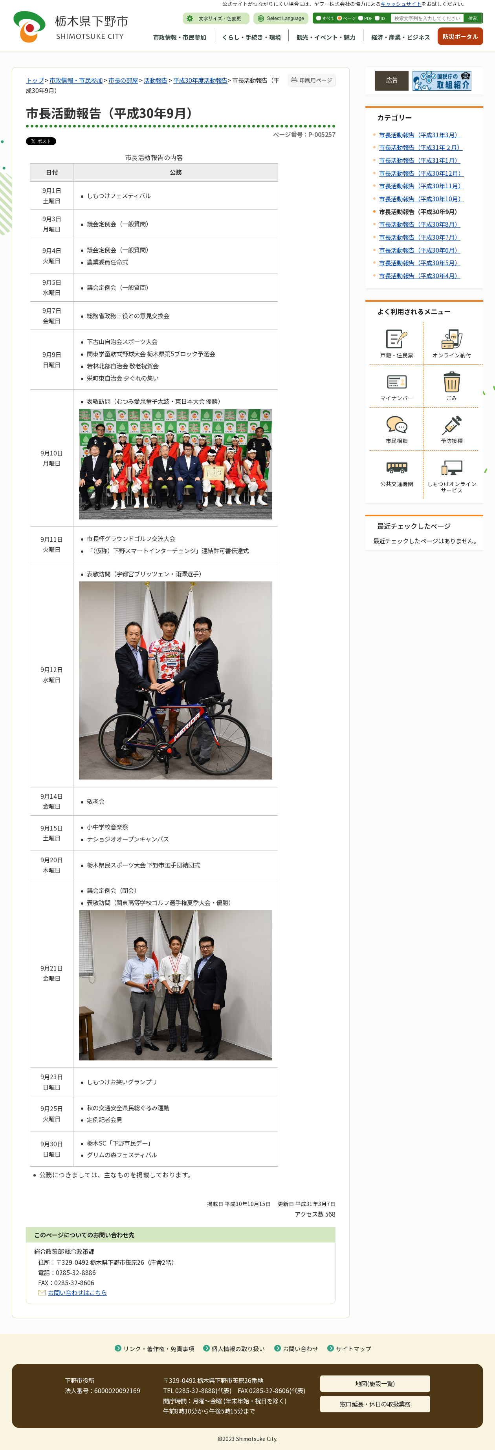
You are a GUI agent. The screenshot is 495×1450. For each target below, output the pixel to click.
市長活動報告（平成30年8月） (419, 224)
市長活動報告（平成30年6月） (419, 250)
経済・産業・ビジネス (400, 37)
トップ (35, 80)
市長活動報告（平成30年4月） (419, 275)
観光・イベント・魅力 (326, 37)
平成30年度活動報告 (200, 80)
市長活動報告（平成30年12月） (421, 173)
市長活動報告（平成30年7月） (419, 237)
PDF (368, 18)
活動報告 (155, 80)
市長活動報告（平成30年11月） (421, 185)
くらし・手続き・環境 (251, 37)
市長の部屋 (123, 80)
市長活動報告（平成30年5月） (419, 262)
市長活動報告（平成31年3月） (419, 134)
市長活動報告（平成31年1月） (419, 160)
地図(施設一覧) (375, 1383)
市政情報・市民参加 (179, 37)
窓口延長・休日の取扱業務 (375, 1403)
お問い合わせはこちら (77, 1292)
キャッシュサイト (401, 3)
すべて (328, 18)
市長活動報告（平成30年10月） (421, 198)
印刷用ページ (315, 80)
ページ (349, 18)
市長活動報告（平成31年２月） (421, 147)
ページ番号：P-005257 (304, 134)
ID (383, 18)
